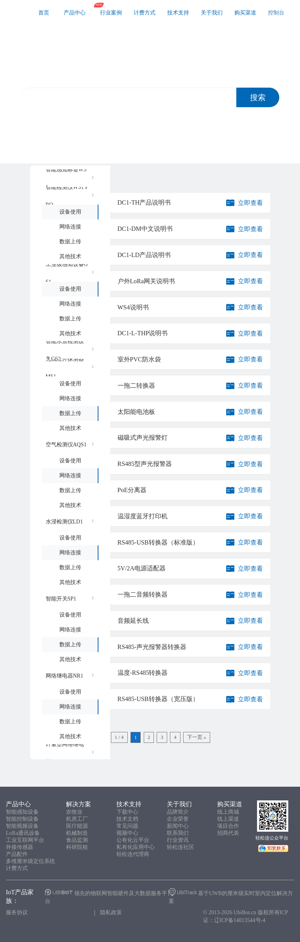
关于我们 (212, 13)
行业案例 (111, 13)
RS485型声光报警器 (145, 463)
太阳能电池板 (136, 411)
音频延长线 (133, 620)
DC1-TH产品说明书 (144, 202)
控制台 (276, 13)
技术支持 (178, 13)
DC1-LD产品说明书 (144, 255)
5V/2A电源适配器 (142, 568)
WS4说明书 (133, 307)
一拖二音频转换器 (143, 594)
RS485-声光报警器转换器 (152, 647)
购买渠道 (245, 13)
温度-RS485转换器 (143, 672)
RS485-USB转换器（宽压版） (158, 699)
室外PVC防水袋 (139, 359)
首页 (43, 13)
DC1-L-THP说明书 (143, 333)
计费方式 (144, 13)
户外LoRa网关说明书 (146, 281)
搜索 (258, 97)
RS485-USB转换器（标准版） (158, 542)
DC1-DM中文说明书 (145, 228)
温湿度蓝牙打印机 (143, 516)
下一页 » (196, 737)
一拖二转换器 (136, 385)
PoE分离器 (132, 490)
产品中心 (75, 13)
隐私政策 (111, 912)
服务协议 (17, 912)
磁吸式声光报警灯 (143, 437)
